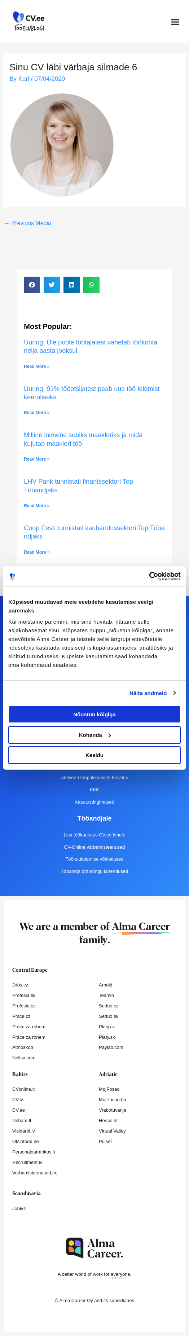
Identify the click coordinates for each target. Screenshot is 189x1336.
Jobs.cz (20, 985)
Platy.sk (107, 1037)
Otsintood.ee (25, 1141)
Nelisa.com (23, 1057)
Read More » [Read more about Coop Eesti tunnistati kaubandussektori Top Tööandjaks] (36, 552)
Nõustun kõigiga (94, 714)
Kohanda (95, 735)
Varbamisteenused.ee (35, 1172)
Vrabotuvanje (112, 1110)
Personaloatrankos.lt (33, 1152)
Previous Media (27, 223)
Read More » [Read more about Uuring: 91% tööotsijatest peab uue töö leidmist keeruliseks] (36, 412)
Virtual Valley (112, 1131)
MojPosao (109, 1089)
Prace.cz (21, 1016)
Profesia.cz (23, 1005)
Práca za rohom (28, 1026)
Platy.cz (107, 1026)
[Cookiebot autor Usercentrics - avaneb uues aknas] (149, 576)
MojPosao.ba (112, 1099)
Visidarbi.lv (23, 1131)
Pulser (105, 1141)
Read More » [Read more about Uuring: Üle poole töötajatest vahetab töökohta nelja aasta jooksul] (36, 366)
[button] (175, 21)
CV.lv (17, 1099)
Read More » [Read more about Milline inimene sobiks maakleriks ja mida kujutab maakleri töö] (36, 459)
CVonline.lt (23, 1089)
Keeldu (94, 755)
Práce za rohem (28, 1037)
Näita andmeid (148, 693)
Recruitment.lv (27, 1162)
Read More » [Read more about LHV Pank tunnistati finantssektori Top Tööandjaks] (36, 505)
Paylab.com (111, 1047)
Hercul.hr (108, 1120)
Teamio (106, 995)
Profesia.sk (23, 995)
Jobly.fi (19, 1208)
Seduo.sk (108, 1016)
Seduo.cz (108, 1005)
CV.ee (18, 1110)
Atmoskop (22, 1047)
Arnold (106, 985)
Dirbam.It (21, 1120)
